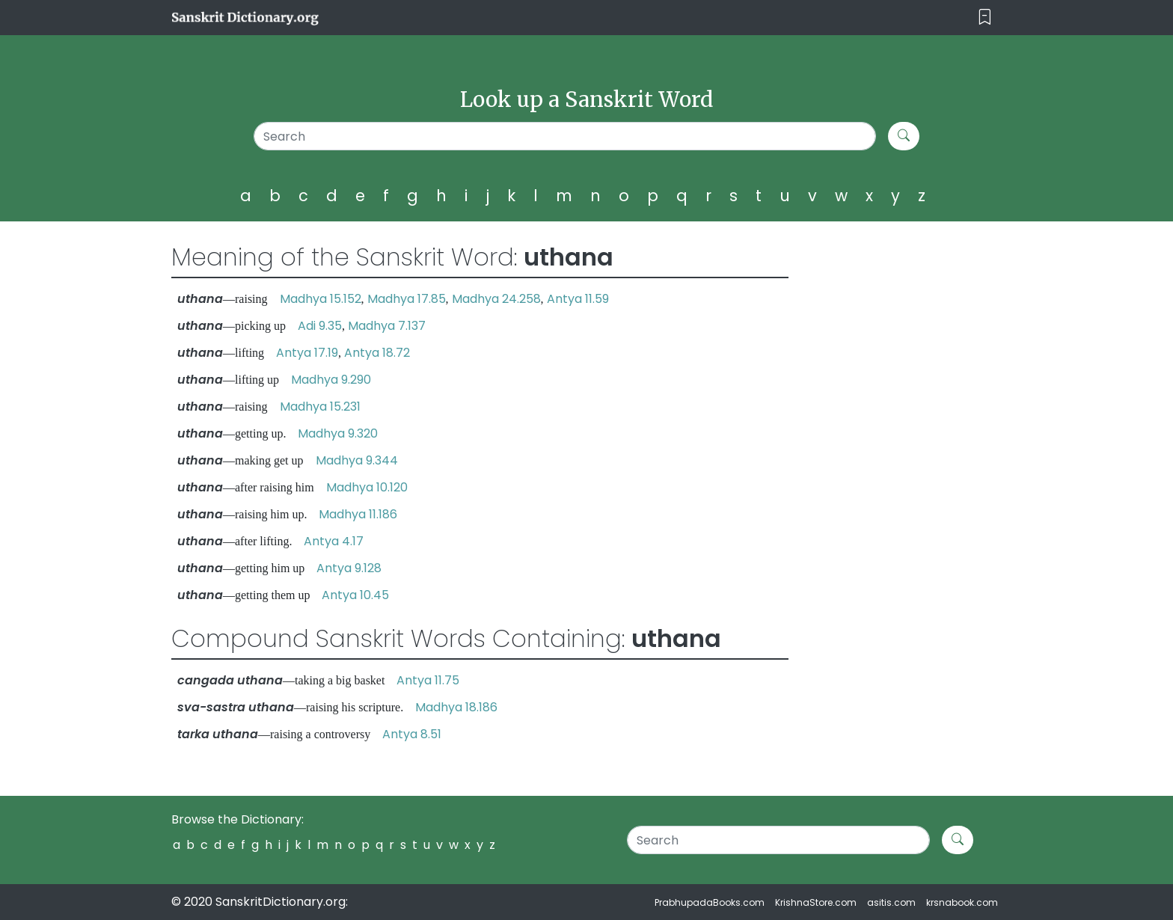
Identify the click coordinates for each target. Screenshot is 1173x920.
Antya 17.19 (307, 352)
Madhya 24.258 (496, 298)
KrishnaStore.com (816, 902)
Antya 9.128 (349, 568)
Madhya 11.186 (358, 514)
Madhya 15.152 (320, 298)
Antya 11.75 (427, 680)
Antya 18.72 (377, 352)
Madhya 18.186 (456, 707)
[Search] (565, 136)
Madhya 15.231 (320, 406)
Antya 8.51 (411, 734)
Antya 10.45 (355, 595)
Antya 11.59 (578, 298)
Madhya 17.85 (406, 298)
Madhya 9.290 (331, 379)
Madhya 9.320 (338, 433)
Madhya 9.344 (357, 460)
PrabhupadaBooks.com (710, 902)
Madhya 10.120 (367, 487)
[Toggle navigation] (985, 17)
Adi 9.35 (320, 325)
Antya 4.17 (334, 541)
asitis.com (891, 902)
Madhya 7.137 (387, 325)
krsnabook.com (962, 902)
